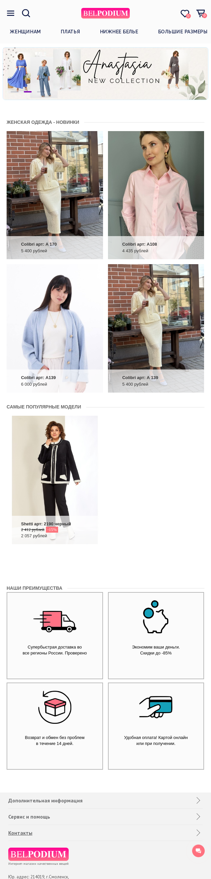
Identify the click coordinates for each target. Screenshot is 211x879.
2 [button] (28, 91)
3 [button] (41, 91)
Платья (70, 31)
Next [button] (189, 73)
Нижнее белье (119, 31)
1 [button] (14, 91)
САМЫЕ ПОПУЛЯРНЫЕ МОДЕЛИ (44, 406)
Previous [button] (21, 73)
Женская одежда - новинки (43, 122)
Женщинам (25, 31)
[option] (105, 73)
